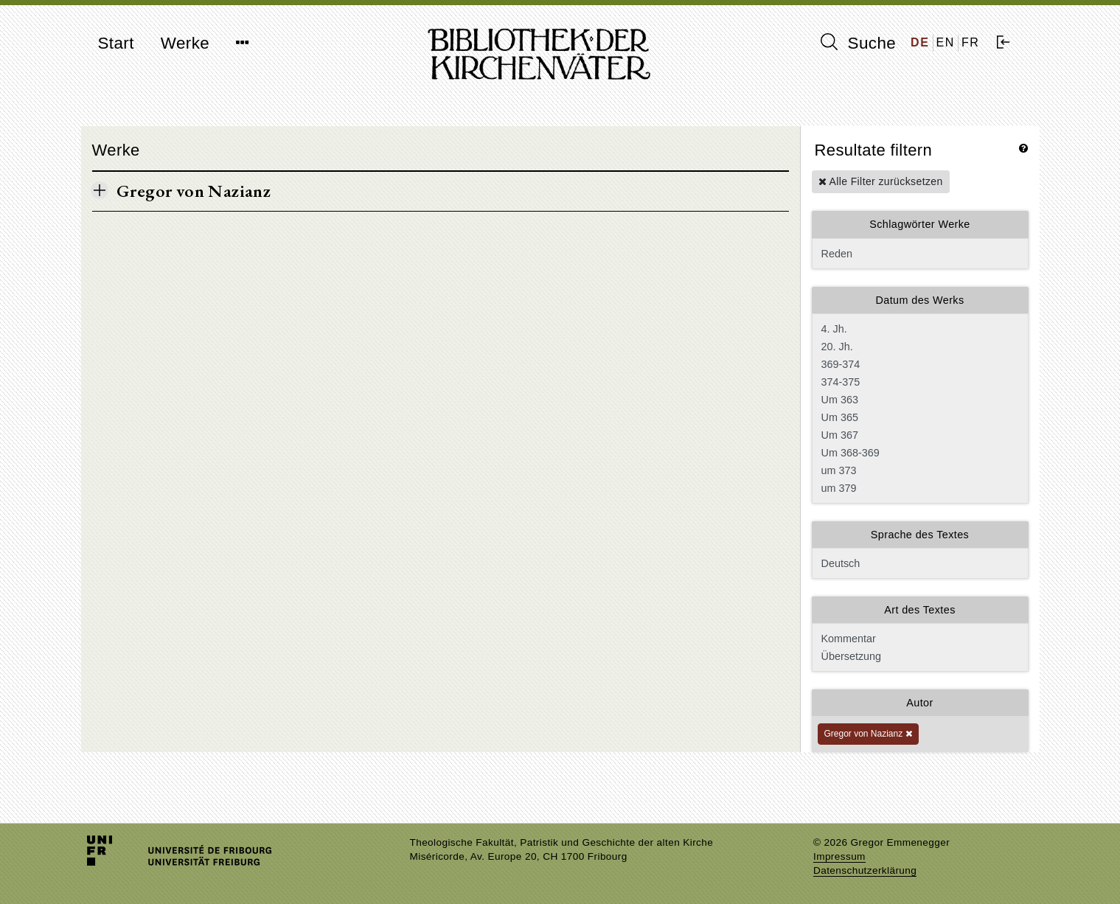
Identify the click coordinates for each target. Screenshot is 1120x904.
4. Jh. (918, 329)
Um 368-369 (918, 453)
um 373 (918, 470)
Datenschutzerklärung (864, 870)
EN (945, 42)
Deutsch (920, 563)
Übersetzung (918, 656)
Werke (185, 43)
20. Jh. (918, 346)
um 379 (918, 488)
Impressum (839, 856)
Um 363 (918, 399)
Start (116, 43)
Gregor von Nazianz (868, 734)
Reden (920, 253)
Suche (858, 42)
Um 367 (918, 435)
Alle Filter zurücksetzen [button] (880, 181)
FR (970, 42)
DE (920, 42)
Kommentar (918, 638)
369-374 (918, 364)
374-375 (918, 382)
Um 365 (918, 417)
